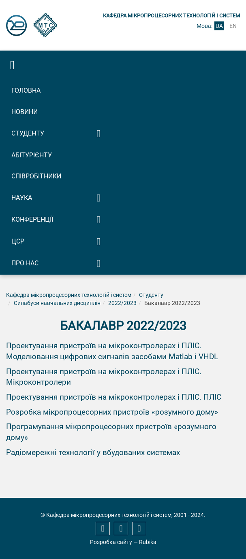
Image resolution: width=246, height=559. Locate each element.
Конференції (32, 219)
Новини (24, 112)
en (233, 26)
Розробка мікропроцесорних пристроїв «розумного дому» (112, 412)
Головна (26, 90)
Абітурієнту (31, 155)
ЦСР (17, 241)
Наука (21, 197)
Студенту (27, 133)
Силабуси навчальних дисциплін (57, 303)
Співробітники (36, 176)
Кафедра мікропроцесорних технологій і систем (68, 295)
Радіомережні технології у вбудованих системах (93, 452)
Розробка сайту (111, 542)
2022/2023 (122, 303)
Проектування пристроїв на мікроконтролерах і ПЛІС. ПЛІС (113, 397)
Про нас (25, 263)
